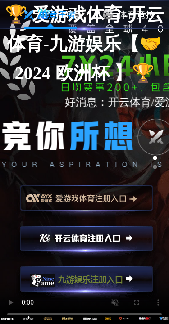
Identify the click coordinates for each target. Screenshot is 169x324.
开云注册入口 (87, 242)
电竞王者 (50, 15)
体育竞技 (129, 15)
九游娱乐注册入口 (87, 283)
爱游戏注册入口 (87, 202)
